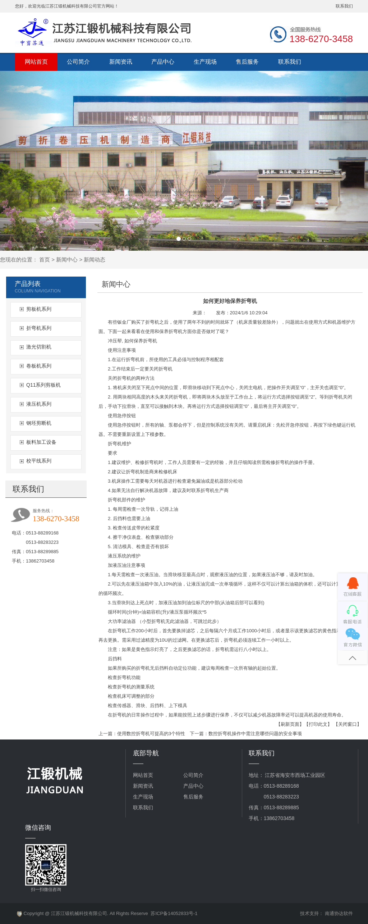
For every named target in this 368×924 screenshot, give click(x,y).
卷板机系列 (38, 366)
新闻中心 (67, 259)
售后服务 (247, 62)
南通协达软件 (339, 913)
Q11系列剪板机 (43, 385)
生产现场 (205, 62)
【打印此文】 (318, 724)
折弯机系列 (38, 328)
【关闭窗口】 (348, 724)
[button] (27, 161)
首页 (44, 259)
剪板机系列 (38, 309)
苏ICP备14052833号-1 (174, 913)
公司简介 (78, 62)
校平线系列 (38, 461)
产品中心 (162, 62)
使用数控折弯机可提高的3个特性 (151, 733)
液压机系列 (38, 404)
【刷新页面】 (290, 724)
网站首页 (36, 62)
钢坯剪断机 (38, 423)
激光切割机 (38, 347)
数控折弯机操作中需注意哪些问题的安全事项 (255, 733)
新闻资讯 (120, 62)
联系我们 (344, 6)
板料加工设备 (41, 442)
